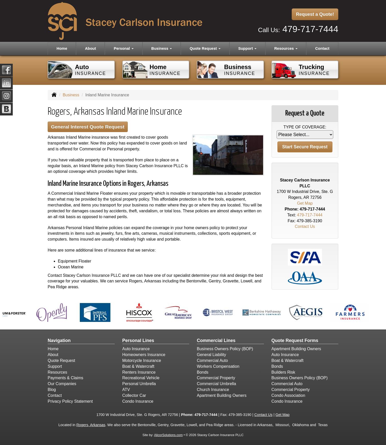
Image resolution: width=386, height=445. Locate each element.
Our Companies (62, 384)
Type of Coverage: (305, 127)
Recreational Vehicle (141, 378)
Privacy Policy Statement (70, 401)
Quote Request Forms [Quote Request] (295, 340)
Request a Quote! (315, 14)
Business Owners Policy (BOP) (225, 349)
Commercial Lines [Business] (216, 340)
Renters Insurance (139, 372)
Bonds (202, 372)
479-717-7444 (310, 29)
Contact (322, 48)
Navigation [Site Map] (59, 340)
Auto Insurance (136, 349)
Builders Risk (283, 372)
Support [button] (247, 48)
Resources (57, 372)
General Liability (211, 354)
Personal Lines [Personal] (138, 340)
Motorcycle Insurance (141, 360)
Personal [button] (124, 48)
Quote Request (61, 360)
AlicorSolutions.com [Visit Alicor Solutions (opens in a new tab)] (168, 435)
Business (71, 95)
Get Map (305, 203)
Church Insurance (213, 389)
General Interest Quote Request (87, 126)
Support (55, 366)
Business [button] (161, 48)
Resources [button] (286, 48)
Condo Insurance (137, 401)
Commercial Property (216, 378)
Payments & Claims (65, 378)
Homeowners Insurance (143, 354)
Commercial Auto (212, 360)
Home (62, 48)
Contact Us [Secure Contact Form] (305, 226)
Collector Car (134, 395)
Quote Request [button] (205, 48)
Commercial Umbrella (216, 384)
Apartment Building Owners (222, 395)
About (90, 48)
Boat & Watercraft (138, 366)
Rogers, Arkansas (90, 425)
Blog (52, 389)
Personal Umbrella (139, 384)
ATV (126, 389)
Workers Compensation (218, 366)
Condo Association (288, 395)
